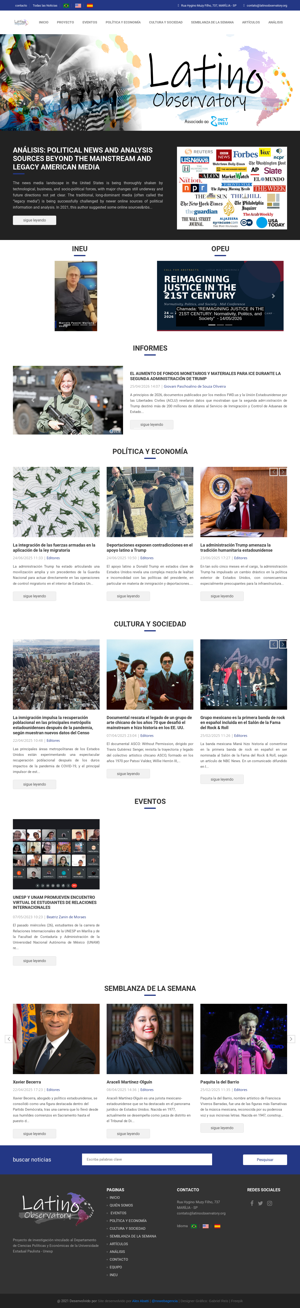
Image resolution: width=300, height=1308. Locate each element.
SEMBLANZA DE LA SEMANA (133, 1236)
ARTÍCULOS (119, 1244)
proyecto (65, 22)
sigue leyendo (34, 220)
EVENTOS (118, 1213)
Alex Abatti (140, 1301)
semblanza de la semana (212, 22)
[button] (25, 296)
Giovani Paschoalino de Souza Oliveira (195, 386)
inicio (44, 22)
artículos (251, 22)
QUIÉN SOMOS (121, 1205)
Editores (53, 557)
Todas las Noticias (45, 5)
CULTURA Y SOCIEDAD (128, 1228)
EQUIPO (116, 1267)
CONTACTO (119, 1259)
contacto (21, 5)
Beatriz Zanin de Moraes (66, 916)
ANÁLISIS (117, 1252)
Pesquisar (265, 1160)
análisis (275, 22)
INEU (114, 1275)
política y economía (123, 22)
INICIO (115, 1198)
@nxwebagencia (165, 1301)
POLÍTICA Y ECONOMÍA (128, 1221)
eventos (89, 22)
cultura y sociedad (166, 22)
